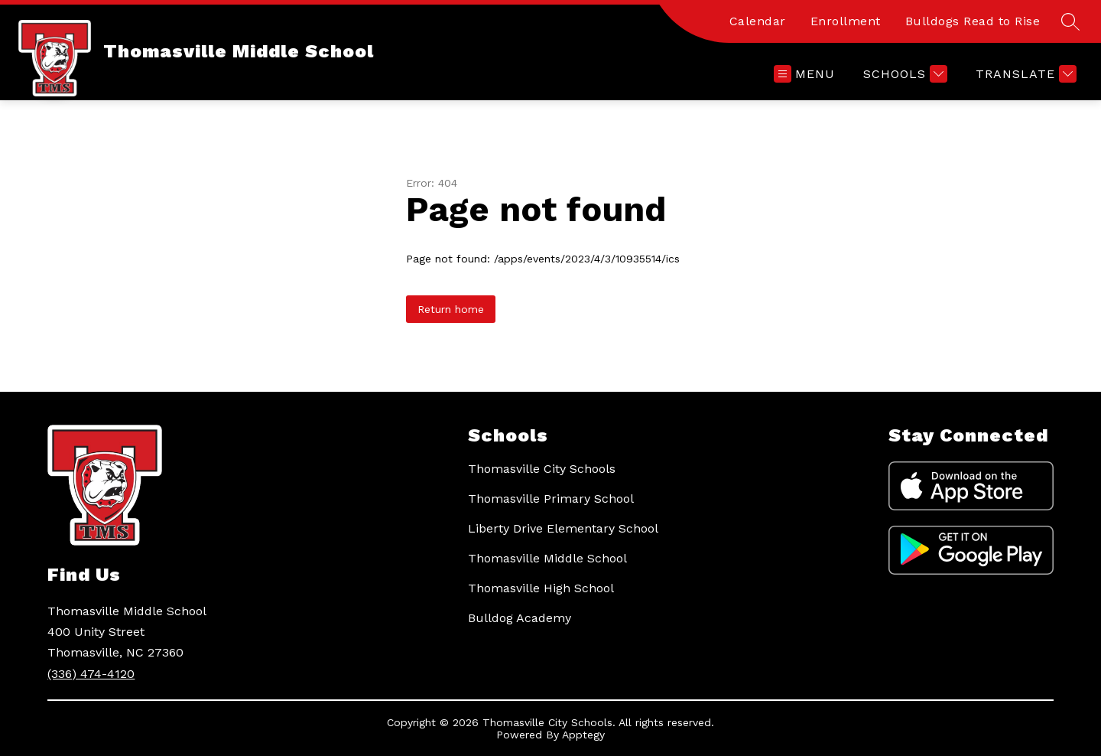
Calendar (757, 21)
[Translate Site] (1024, 73)
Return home (450, 309)
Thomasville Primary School (551, 498)
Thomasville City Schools (541, 468)
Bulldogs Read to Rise (973, 21)
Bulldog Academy (519, 618)
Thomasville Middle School (547, 558)
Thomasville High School (541, 588)
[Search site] (1070, 21)
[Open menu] (804, 73)
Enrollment (845, 21)
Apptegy (583, 734)
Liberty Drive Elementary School (563, 528)
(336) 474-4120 (91, 673)
